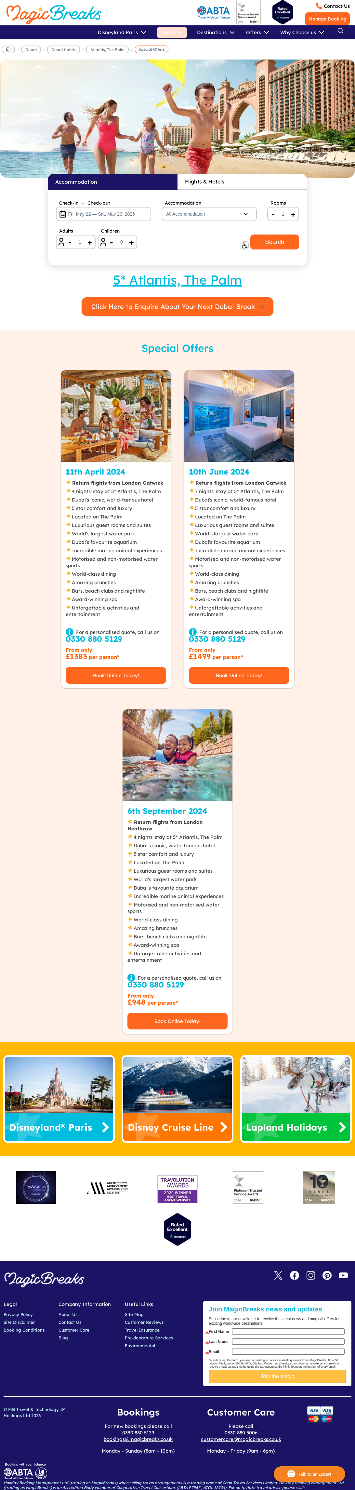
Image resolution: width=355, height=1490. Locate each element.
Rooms (278, 203)
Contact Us (337, 6)
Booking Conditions (24, 1330)
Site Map (134, 1314)
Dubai (31, 49)
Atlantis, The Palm (107, 49)
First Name (219, 1332)
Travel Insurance (142, 1330)
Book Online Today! (116, 675)
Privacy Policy (18, 1314)
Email (214, 1352)
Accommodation (183, 203)
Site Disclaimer (19, 1322)
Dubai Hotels (63, 49)
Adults (66, 231)
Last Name (219, 1342)
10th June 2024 (219, 472)
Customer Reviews (144, 1322)
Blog (63, 1337)
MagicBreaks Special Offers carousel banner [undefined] (177, 119)
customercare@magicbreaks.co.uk (241, 1439)
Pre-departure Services (149, 1337)
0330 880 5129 (94, 639)
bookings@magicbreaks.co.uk (138, 1439)
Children (110, 231)
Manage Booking (327, 19)
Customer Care (74, 1330)
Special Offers (151, 49)
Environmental (140, 1345)
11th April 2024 (95, 472)
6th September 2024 (167, 811)
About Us (68, 1314)
